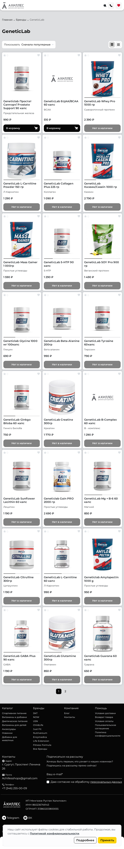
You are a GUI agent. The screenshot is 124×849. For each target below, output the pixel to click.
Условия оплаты (104, 721)
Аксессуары (9, 729)
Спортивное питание (14, 713)
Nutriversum (40, 733)
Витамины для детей (14, 725)
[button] (29, 44)
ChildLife (38, 725)
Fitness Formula (42, 745)
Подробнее (85, 840)
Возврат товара (104, 717)
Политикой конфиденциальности (54, 833)
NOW (36, 717)
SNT (35, 713)
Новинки (7, 733)
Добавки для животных (9, 739)
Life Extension (41, 741)
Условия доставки (105, 713)
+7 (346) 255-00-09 (14, 788)
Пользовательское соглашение (105, 727)
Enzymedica (40, 737)
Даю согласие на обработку (86, 781)
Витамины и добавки (14, 717)
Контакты (69, 717)
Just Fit (37, 729)
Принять (107, 840)
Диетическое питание (14, 721)
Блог (67, 713)
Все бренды (40, 748)
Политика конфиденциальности (107, 734)
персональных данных (106, 781)
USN (35, 721)
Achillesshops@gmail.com (19, 778)
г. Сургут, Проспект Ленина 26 (21, 766)
